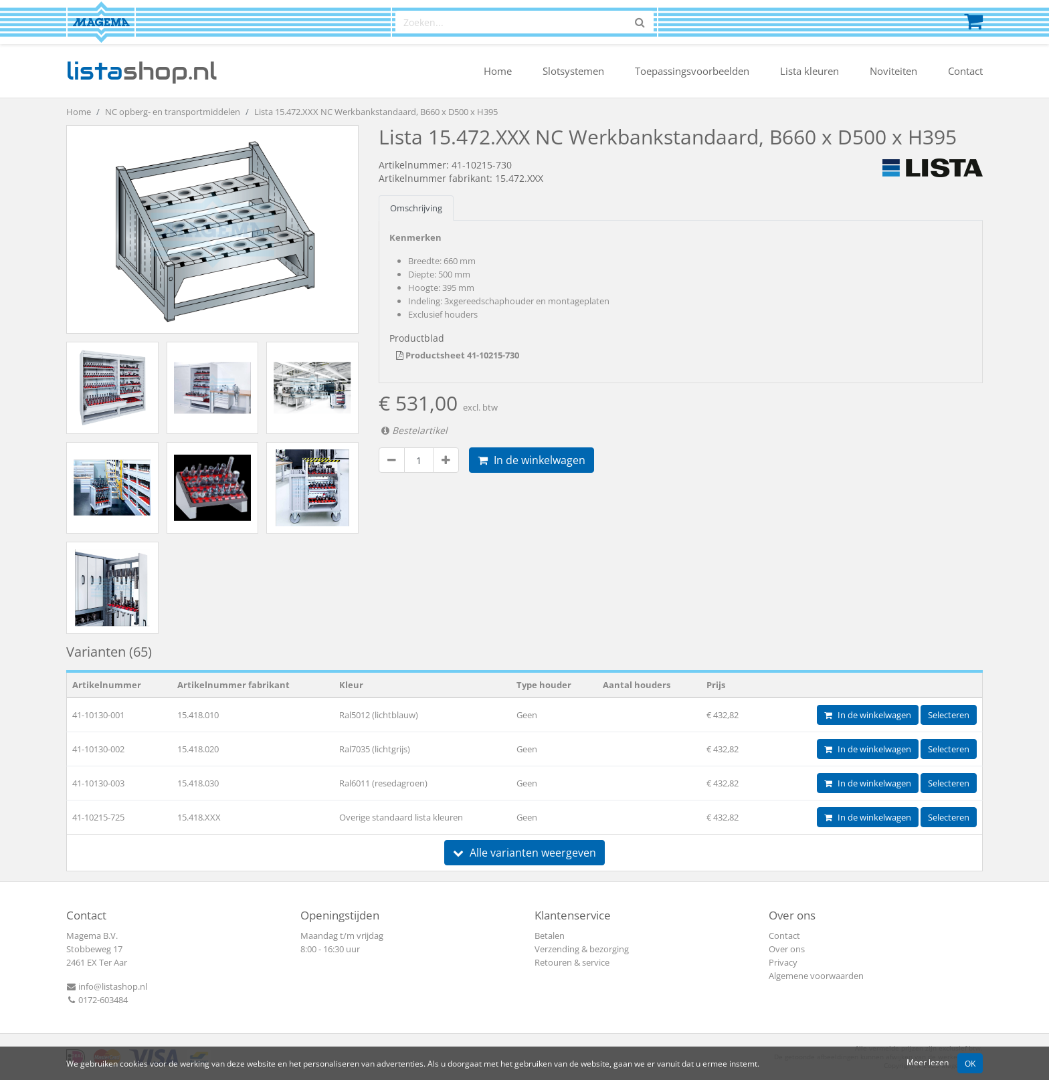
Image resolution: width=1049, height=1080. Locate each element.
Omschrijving (416, 208)
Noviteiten (893, 71)
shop (141, 71)
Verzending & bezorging (582, 949)
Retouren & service (572, 962)
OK (970, 1063)
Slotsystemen (573, 71)
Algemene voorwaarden (816, 976)
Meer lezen (928, 1062)
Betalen (550, 936)
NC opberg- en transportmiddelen (172, 112)
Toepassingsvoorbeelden (692, 71)
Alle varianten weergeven (524, 852)
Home (498, 71)
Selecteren (948, 715)
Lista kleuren (809, 71)
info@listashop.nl (106, 986)
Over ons (787, 949)
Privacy (783, 962)
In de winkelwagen (531, 460)
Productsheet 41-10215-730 (457, 355)
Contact (965, 71)
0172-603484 (97, 1000)
